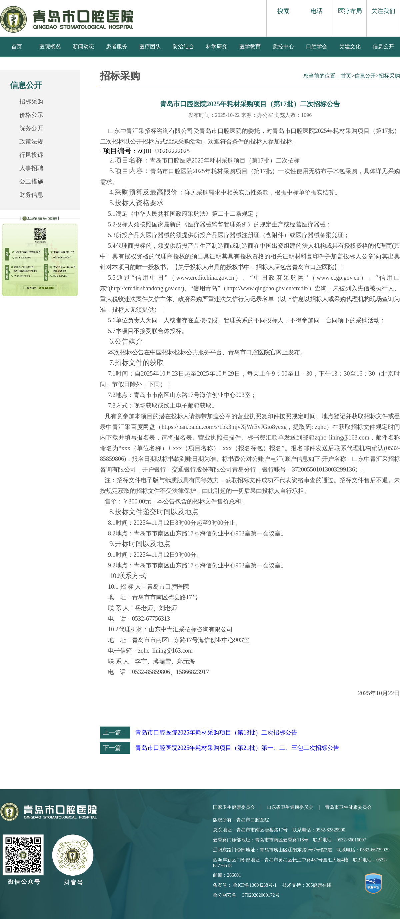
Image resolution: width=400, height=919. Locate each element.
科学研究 (216, 46)
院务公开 (31, 128)
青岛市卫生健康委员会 (348, 807)
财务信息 (31, 194)
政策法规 (31, 141)
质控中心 (283, 46)
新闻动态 (83, 46)
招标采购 (31, 101)
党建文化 (350, 46)
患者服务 (116, 46)
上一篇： (115, 732)
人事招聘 (31, 168)
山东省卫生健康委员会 (290, 807)
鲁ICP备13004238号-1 (255, 885)
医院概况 (50, 46)
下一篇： (115, 748)
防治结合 (183, 46)
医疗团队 (150, 46)
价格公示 (31, 115)
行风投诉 (31, 155)
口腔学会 (316, 46)
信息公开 (383, 46)
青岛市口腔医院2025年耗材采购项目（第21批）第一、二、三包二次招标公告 (237, 748)
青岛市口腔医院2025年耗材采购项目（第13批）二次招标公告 (216, 732)
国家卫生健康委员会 (234, 807)
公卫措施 (31, 181)
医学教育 (250, 46)
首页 (16, 46)
